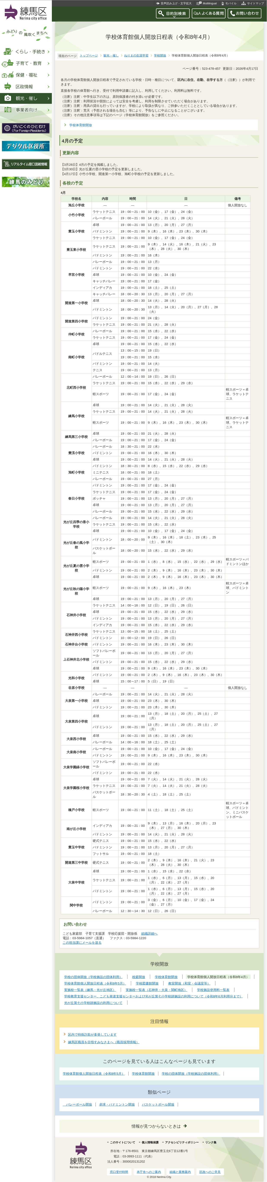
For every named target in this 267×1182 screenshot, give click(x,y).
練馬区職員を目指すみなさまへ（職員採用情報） (103, 1042)
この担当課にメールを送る (82, 942)
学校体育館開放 (80, 125)
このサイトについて (122, 1142)
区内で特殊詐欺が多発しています (92, 1034)
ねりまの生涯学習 (136, 55)
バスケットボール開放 (158, 1104)
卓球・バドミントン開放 (117, 1104)
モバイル (231, 3)
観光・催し (111, 55)
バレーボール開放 (77, 1104)
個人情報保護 (150, 1142)
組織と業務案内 (180, 1172)
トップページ (89, 55)
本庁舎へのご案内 (149, 1172)
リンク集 (210, 1142)
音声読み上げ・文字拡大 (176, 3)
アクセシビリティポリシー (182, 1142)
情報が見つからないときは (156, 1126)
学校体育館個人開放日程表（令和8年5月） (94, 1073)
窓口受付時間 (119, 1172)
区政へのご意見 (210, 1172)
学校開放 (160, 55)
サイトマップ (255, 3)
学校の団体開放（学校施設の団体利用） (191, 1073)
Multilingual (210, 3)
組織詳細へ (149, 933)
